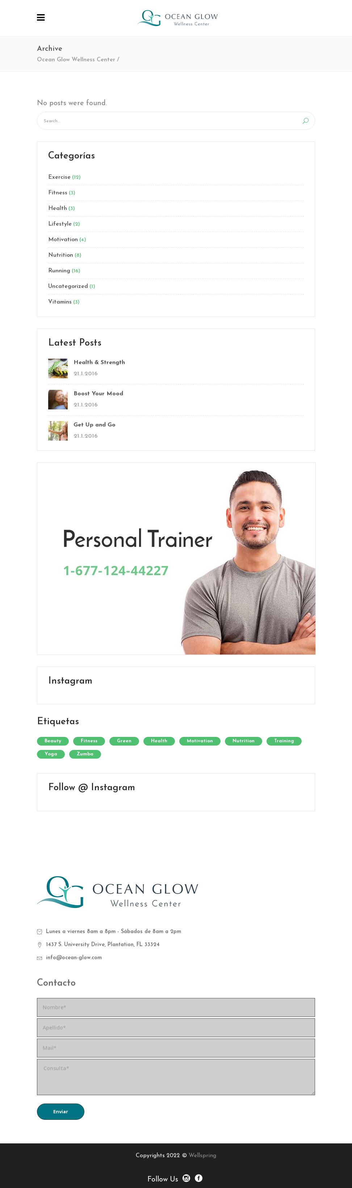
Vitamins (60, 302)
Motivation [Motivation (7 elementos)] (200, 741)
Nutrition (60, 255)
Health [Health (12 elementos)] (159, 741)
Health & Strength (99, 363)
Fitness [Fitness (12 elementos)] (89, 741)
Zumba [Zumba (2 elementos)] (85, 754)
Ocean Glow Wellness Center (76, 60)
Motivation (63, 240)
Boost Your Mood (98, 394)
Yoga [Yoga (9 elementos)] (51, 754)
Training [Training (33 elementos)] (284, 741)
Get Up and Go (95, 425)
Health (57, 208)
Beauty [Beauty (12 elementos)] (53, 741)
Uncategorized (68, 286)
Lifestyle (60, 224)
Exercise (59, 177)
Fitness (57, 193)
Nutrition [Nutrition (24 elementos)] (243, 741)
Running (59, 271)
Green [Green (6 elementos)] (124, 741)
